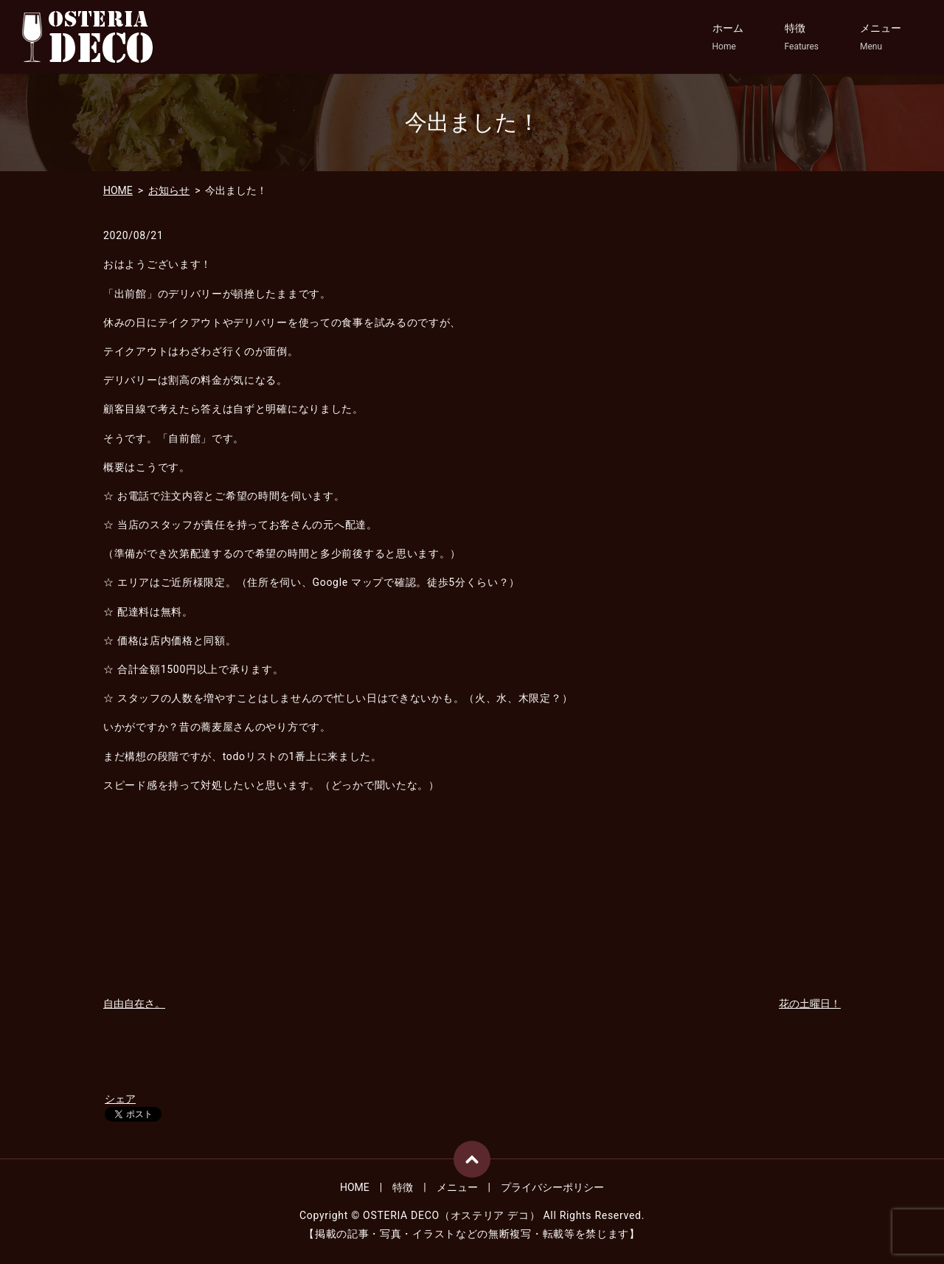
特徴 (802, 37)
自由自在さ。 (134, 1003)
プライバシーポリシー (552, 1187)
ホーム (727, 37)
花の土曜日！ (810, 1003)
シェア (120, 1099)
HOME (118, 190)
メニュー (880, 37)
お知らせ (169, 190)
